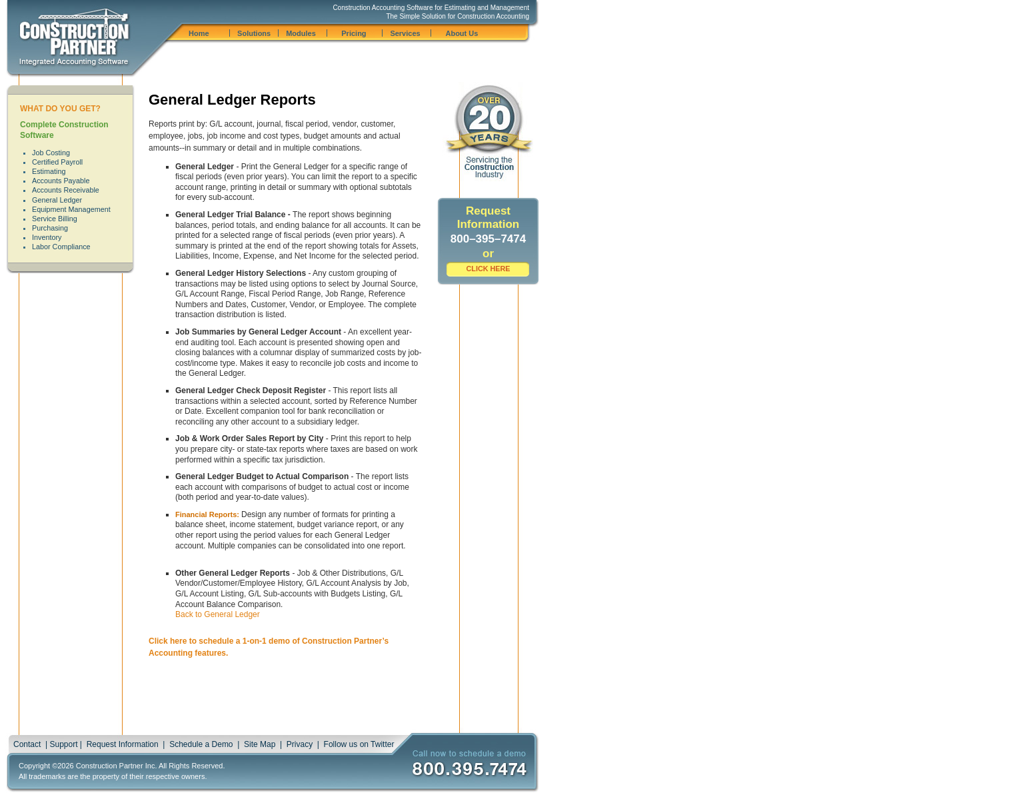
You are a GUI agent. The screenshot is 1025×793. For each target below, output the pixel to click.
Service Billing (54, 219)
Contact (27, 744)
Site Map (259, 744)
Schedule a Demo (201, 744)
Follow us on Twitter (359, 744)
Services (405, 33)
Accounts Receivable (65, 190)
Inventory (46, 237)
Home (199, 33)
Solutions (254, 33)
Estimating (48, 171)
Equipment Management (71, 209)
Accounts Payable (60, 181)
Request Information (123, 744)
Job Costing (51, 153)
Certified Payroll (57, 162)
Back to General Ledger (217, 614)
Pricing (353, 33)
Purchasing (50, 228)
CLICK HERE (489, 269)
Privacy (300, 744)
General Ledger (57, 200)
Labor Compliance (61, 247)
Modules (301, 33)
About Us (461, 33)
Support (63, 744)
